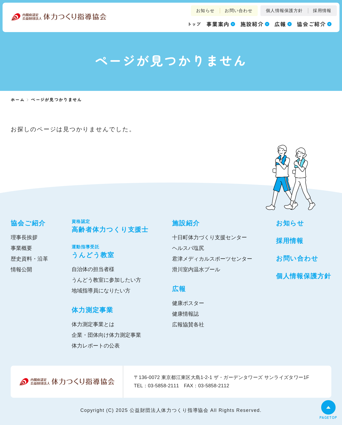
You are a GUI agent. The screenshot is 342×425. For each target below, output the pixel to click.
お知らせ (205, 10)
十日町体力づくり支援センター (209, 237)
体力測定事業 (92, 310)
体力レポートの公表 (96, 346)
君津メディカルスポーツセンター (212, 259)
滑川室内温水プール (196, 269)
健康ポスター (188, 303)
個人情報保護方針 (284, 10)
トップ (194, 24)
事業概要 (21, 248)
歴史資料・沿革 (29, 259)
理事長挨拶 (24, 237)
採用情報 (322, 10)
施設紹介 (186, 223)
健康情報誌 (185, 314)
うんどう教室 (110, 251)
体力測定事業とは (93, 324)
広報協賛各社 (188, 324)
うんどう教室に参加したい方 (106, 280)
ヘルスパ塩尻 (188, 248)
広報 (179, 288)
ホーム (18, 99)
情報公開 (21, 269)
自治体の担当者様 (93, 269)
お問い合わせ (238, 10)
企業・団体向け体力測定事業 (106, 335)
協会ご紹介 (28, 223)
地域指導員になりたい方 (101, 290)
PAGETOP (328, 417)
